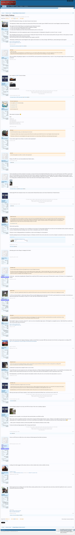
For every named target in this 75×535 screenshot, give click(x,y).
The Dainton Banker (13, 97)
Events (17, 6)
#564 (73, 126)
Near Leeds (6, 307)
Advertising (26, 6)
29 (14, 18)
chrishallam (4, 224)
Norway (7, 115)
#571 (73, 279)
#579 (73, 474)
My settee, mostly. (5, 91)
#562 (73, 59)
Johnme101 (14, 515)
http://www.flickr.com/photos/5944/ (15, 41)
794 (7, 351)
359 (7, 261)
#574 (73, 348)
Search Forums (4, 7)
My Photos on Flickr (13, 471)
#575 (73, 375)
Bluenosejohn (21, 97)
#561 (73, 44)
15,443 (7, 87)
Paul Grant (4, 160)
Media (8, 6)
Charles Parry (4, 181)
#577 (73, 431)
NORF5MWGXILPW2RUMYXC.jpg (19, 239)
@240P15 (17, 75)
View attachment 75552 (13, 223)
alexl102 (11, 279)
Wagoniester (4, 347)
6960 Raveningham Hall (13, 443)
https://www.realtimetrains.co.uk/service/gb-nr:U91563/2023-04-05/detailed (23, 341)
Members (21, 6)
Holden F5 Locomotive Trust (33, 472)
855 (7, 451)
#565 (73, 140)
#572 (73, 298)
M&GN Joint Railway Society (18, 472)
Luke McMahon (22, 16)
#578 (73, 443)
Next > (22, 18)
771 (7, 279)
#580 (73, 513)
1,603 (7, 112)
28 (13, 18)
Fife (7, 166)
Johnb (3, 57)
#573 (73, 326)
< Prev (7, 18)
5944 (2, 28)
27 (11, 18)
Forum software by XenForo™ (9, 531)
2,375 (7, 141)
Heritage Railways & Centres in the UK (11, 16)
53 (20, 18)
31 (17, 18)
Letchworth (6, 38)
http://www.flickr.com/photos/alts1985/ (15, 510)
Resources (12, 6)
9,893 (7, 32)
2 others (25, 97)
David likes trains (5, 472)
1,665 (7, 164)
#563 (73, 95)
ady (2, 137)
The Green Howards (3, 84)
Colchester (6, 479)
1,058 (7, 227)
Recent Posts (9, 7)
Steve (10, 298)
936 (7, 476)
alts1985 (3, 494)
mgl (10, 162)
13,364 (7, 302)
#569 (73, 244)
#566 (73, 160)
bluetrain (11, 515)
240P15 (17, 97)
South (7, 145)
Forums (4, 6)
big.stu (11, 433)
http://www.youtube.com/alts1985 (14, 511)
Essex (7, 354)
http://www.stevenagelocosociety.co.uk (15, 42)
